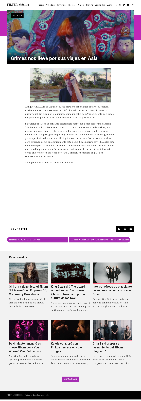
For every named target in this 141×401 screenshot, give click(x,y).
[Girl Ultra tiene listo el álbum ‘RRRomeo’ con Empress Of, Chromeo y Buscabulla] (28, 290)
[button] (134, 5)
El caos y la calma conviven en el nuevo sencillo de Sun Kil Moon (101, 240)
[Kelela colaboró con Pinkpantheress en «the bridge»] (70, 345)
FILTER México (18, 5)
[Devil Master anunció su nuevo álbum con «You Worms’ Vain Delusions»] (28, 345)
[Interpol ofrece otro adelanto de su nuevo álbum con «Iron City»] (112, 290)
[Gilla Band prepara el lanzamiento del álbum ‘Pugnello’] (112, 345)
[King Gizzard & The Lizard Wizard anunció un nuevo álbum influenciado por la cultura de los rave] (70, 290)
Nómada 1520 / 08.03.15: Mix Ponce (28, 240)
